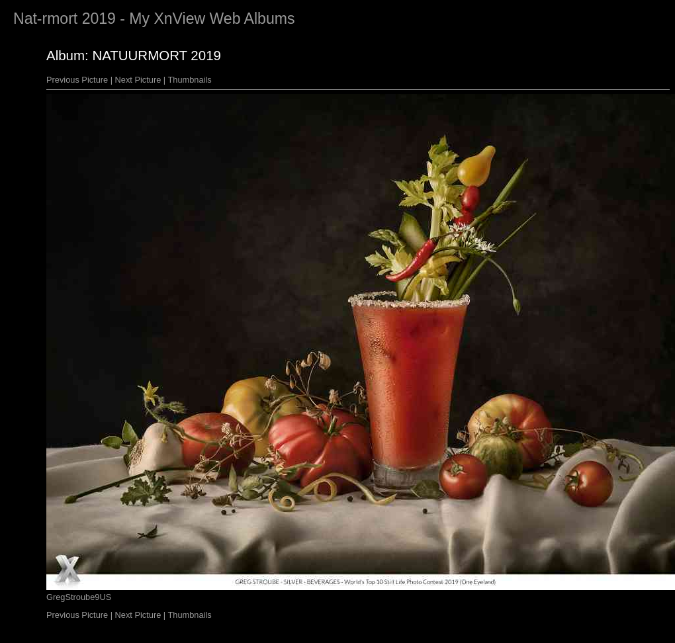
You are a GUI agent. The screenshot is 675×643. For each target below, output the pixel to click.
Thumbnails (190, 80)
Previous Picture (77, 80)
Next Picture (138, 80)
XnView (179, 18)
